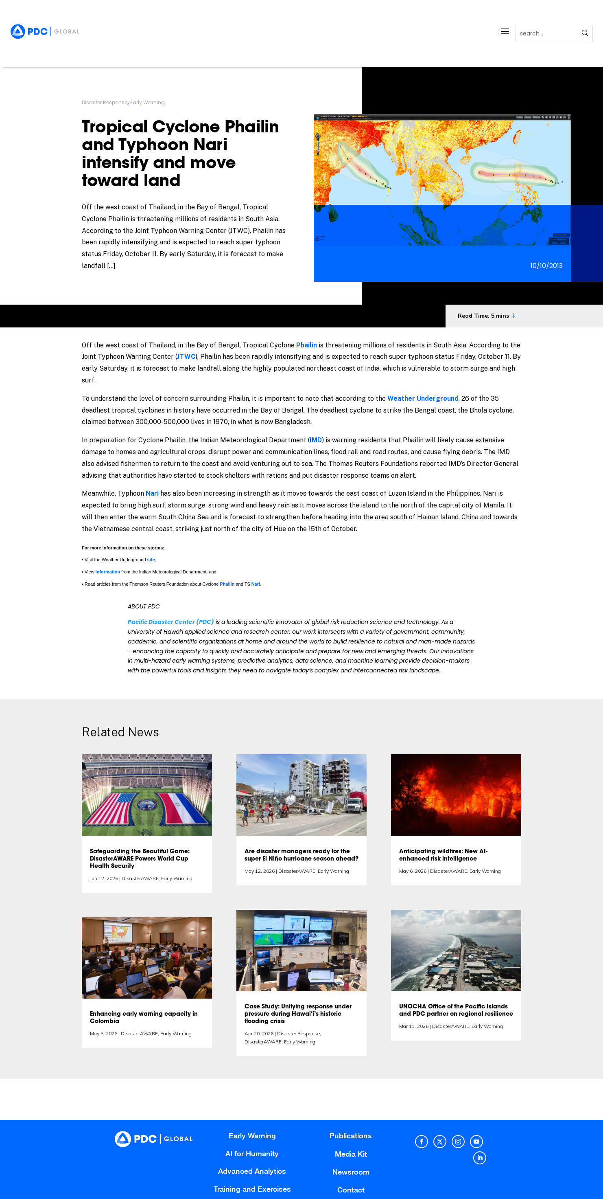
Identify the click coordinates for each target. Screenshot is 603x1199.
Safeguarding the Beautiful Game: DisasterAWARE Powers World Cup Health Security (140, 859)
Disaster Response (104, 102)
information (108, 571)
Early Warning (147, 102)
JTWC (186, 356)
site (151, 559)
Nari (152, 493)
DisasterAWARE (140, 878)
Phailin (306, 345)
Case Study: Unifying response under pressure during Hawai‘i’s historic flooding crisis (298, 1014)
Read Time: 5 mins (483, 315)
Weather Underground (423, 398)
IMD (316, 440)
